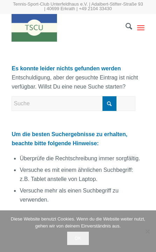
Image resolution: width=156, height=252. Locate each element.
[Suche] (125, 28)
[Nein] (147, 231)
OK (78, 238)
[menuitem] (125, 28)
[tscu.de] (65, 28)
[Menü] (140, 27)
